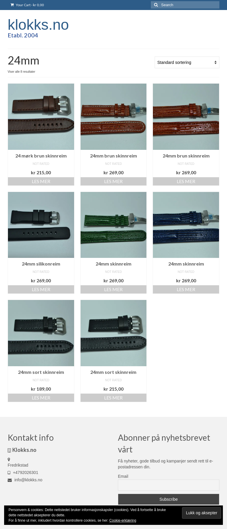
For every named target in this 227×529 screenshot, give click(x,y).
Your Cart (27, 5)
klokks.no (38, 24)
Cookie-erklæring (122, 520)
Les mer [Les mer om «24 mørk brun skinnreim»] (41, 181)
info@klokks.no (25, 479)
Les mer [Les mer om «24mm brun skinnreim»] (113, 181)
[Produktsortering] (187, 62)
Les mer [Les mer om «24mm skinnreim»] (113, 289)
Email (123, 476)
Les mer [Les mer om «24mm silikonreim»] (41, 289)
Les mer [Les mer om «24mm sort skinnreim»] (41, 397)
